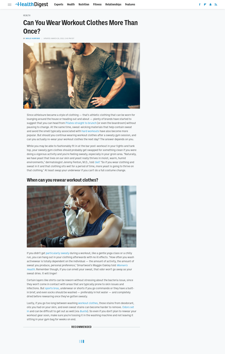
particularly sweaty (57, 253)
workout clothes (88, 303)
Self (97, 162)
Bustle (83, 311)
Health (71, 4)
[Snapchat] (210, 5)
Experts (58, 4)
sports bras (52, 288)
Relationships (113, 4)
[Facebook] (199, 5)
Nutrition (84, 4)
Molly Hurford (33, 38)
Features (130, 4)
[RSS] (215, 5)
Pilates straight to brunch (81, 123)
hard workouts (90, 131)
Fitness (97, 4)
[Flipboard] (205, 5)
